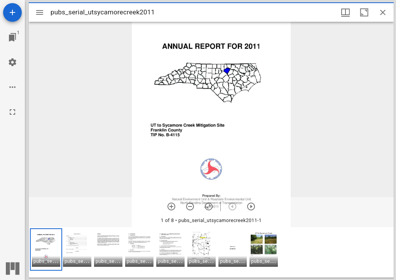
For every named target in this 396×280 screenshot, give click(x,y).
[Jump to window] (12, 37)
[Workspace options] (12, 87)
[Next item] (251, 206)
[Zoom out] (190, 206)
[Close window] (382, 12)
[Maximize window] (364, 12)
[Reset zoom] (208, 206)
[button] (46, 249)
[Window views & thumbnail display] (345, 12)
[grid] (211, 252)
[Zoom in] (171, 206)
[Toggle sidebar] (39, 12)
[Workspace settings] (12, 62)
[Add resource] (12, 12)
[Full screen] (12, 112)
